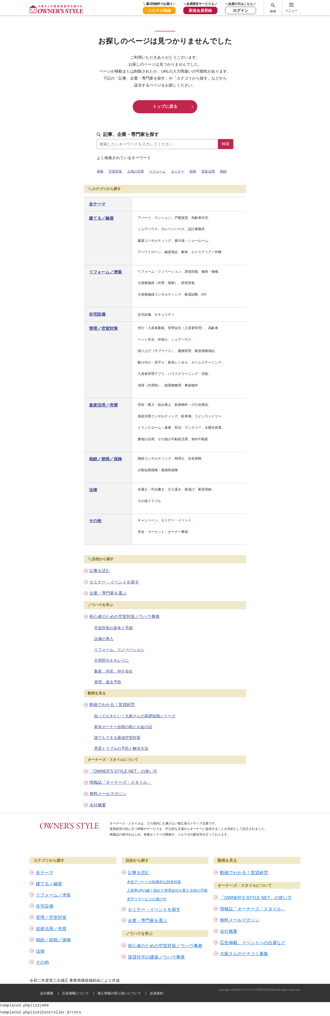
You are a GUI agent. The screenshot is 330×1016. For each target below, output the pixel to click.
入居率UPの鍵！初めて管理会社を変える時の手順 (167, 890)
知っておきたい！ (134, 716)
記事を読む (99, 571)
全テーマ (97, 204)
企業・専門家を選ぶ (108, 593)
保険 (100, 171)
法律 (93, 490)
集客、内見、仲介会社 (113, 671)
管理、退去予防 (107, 682)
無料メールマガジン (108, 793)
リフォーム (157, 171)
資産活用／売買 (103, 405)
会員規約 (156, 993)
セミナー (177, 171)
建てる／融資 (101, 218)
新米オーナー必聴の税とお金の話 (123, 727)
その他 (95, 521)
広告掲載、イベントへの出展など (253, 942)
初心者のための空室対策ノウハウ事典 (124, 616)
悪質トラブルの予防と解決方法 (121, 748)
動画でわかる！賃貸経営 (112, 704)
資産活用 (208, 171)
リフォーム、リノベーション (119, 649)
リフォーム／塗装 (105, 272)
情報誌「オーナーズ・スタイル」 (120, 782)
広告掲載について (75, 993)
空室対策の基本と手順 (113, 628)
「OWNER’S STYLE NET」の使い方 (123, 771)
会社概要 (97, 805)
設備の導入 (103, 638)
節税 (192, 171)
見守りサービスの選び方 (147, 899)
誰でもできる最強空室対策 (117, 737)
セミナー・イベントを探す (114, 582)
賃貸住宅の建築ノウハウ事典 (156, 957)
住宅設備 (97, 314)
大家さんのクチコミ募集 (244, 953)
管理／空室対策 (103, 328)
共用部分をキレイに (111, 660)
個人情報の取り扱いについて (119, 993)
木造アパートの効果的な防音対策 (154, 882)
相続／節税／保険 (105, 459)
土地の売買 (135, 171)
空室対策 (115, 171)
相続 (223, 171)
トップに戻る (165, 106)
